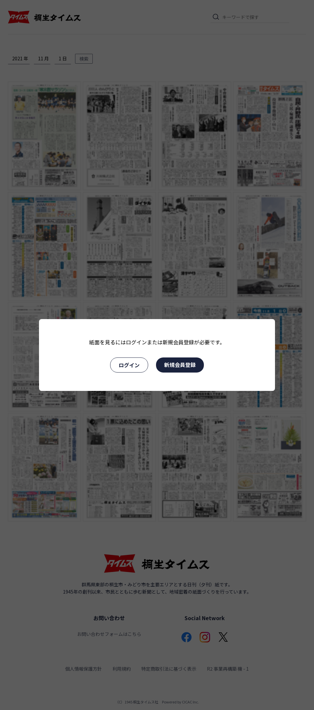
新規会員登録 (180, 365)
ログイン (129, 365)
